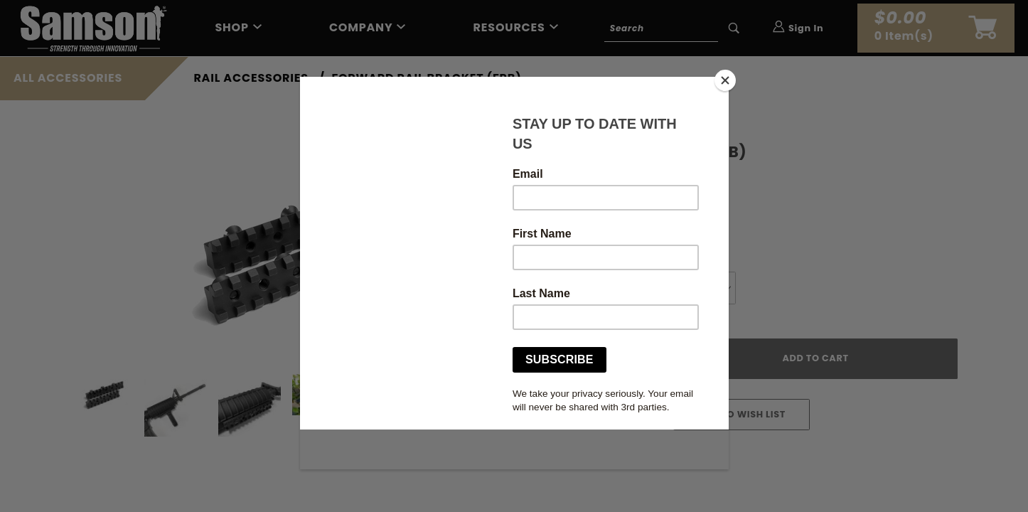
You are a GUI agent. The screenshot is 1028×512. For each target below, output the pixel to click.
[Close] (725, 80)
